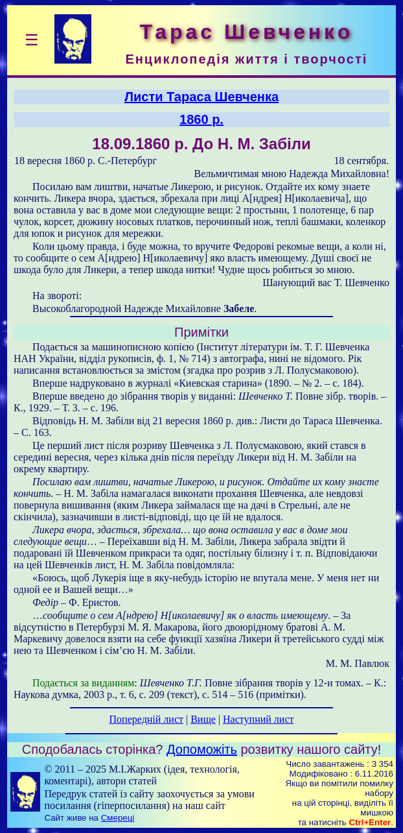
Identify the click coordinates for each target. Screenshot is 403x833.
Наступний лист (258, 719)
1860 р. (201, 119)
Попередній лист (146, 719)
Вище (203, 719)
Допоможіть (202, 749)
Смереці (118, 818)
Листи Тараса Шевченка (201, 97)
